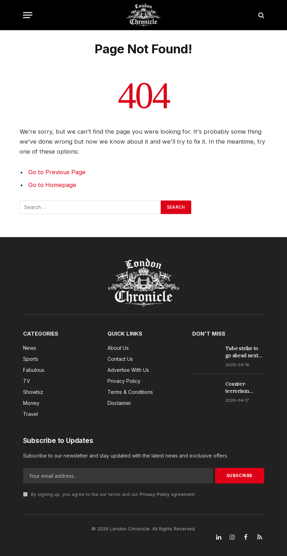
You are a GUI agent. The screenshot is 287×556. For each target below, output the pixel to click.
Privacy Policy (155, 494)
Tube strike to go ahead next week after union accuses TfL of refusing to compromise (243, 352)
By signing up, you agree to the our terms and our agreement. (109, 494)
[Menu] (27, 15)
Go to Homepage (52, 184)
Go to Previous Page (56, 172)
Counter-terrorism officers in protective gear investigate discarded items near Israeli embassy (244, 388)
